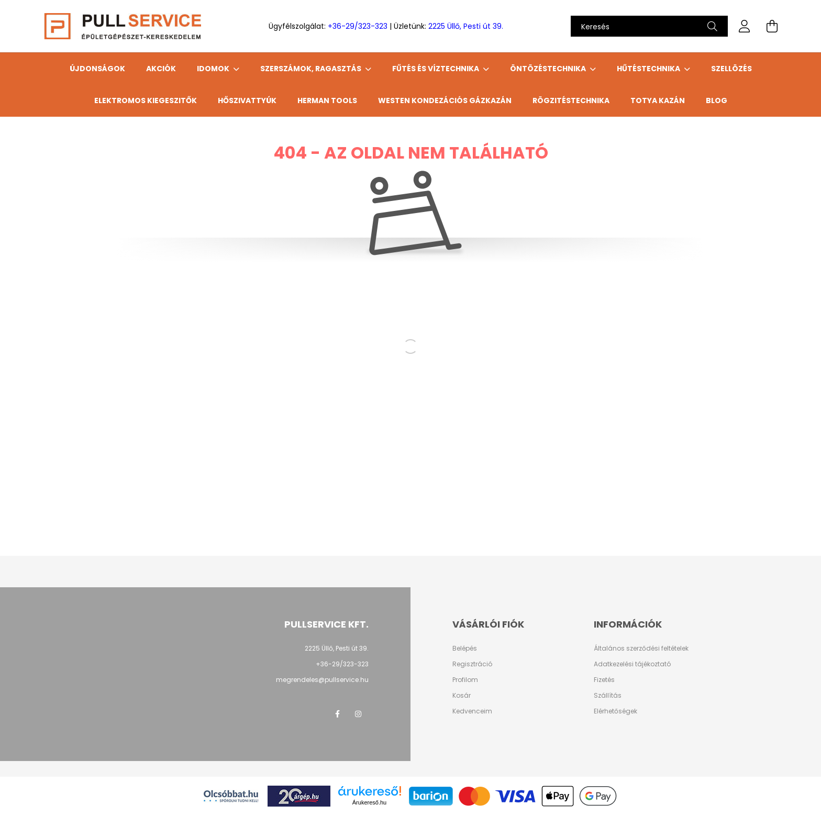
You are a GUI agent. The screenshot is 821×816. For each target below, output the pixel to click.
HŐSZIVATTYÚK (247, 100)
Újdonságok (97, 68)
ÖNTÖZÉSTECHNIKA (548, 68)
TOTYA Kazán (657, 100)
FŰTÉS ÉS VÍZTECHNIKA (436, 68)
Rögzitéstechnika (570, 100)
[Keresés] (649, 26)
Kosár (461, 695)
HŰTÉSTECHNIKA (649, 68)
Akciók (161, 68)
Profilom (465, 680)
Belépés (464, 648)
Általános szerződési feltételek (641, 648)
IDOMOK (214, 68)
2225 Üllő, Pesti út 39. (465, 26)
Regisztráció (472, 664)
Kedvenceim (472, 711)
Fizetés (604, 680)
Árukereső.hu (369, 802)
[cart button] (771, 26)
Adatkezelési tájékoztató (632, 664)
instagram (358, 713)
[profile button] (744, 26)
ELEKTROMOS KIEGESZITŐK (145, 100)
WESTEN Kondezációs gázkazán (445, 100)
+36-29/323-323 (357, 26)
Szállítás (608, 695)
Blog (716, 100)
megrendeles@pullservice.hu (322, 679)
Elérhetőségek (615, 711)
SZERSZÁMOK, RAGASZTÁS (311, 68)
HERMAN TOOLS (327, 100)
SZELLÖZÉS (731, 68)
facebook (337, 713)
